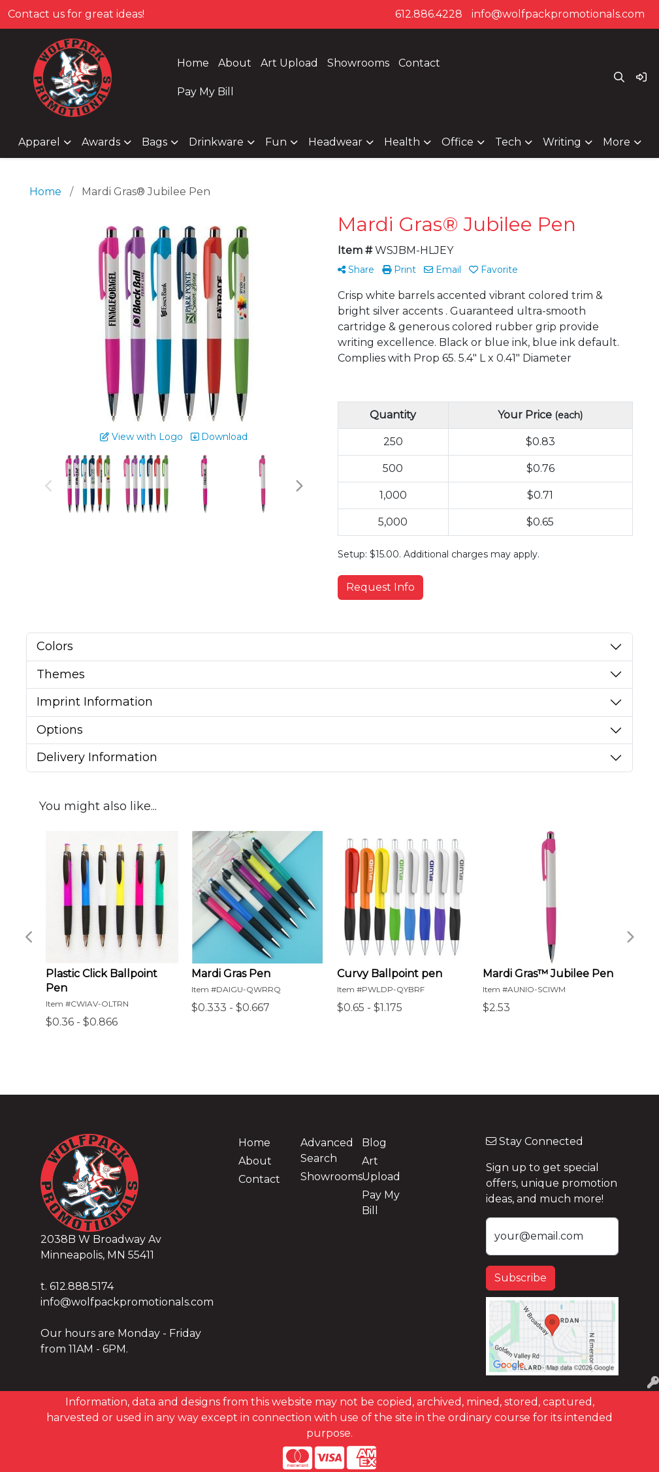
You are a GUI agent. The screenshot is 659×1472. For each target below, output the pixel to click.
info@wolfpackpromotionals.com (558, 14)
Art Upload (289, 63)
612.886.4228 (428, 14)
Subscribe (520, 1278)
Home (193, 63)
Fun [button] (276, 142)
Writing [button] (562, 142)
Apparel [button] (39, 142)
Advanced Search (323, 1150)
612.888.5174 (82, 1286)
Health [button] (402, 142)
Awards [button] (101, 142)
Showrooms (358, 63)
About (234, 63)
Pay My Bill (205, 92)
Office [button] (458, 142)
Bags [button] (154, 142)
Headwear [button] (335, 142)
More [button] (616, 142)
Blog (374, 1142)
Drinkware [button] (216, 142)
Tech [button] (508, 142)
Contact (419, 63)
